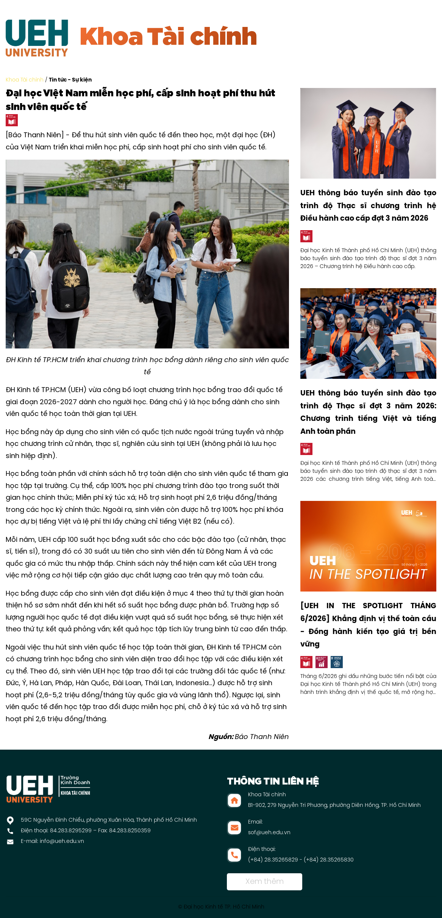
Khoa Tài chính (25, 80)
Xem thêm (264, 882)
